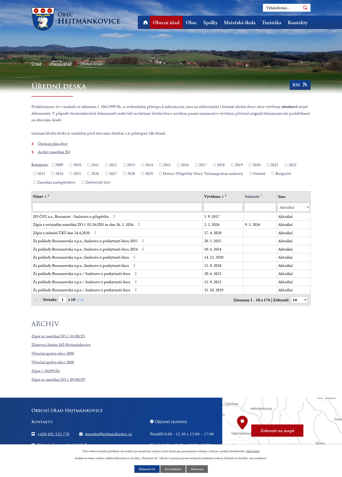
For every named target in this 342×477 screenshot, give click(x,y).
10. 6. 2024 (212, 249)
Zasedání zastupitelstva (56, 182)
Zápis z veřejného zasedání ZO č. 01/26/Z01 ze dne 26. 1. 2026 (87, 224)
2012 (113, 165)
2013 (131, 165)
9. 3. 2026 (252, 224)
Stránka (50, 299)
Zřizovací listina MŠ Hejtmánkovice (61, 344)
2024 (59, 173)
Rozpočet (283, 173)
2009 (59, 165)
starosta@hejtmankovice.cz (108, 433)
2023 (41, 173)
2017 (203, 165)
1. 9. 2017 (211, 216)
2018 (221, 165)
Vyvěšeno (214, 196)
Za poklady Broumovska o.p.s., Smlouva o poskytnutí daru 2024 (89, 249)
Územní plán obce (53, 144)
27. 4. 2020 (212, 232)
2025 (77, 173)
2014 (149, 165)
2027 (113, 173)
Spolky (210, 22)
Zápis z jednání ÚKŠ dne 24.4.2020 (65, 232)
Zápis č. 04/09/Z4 (45, 370)
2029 (149, 173)
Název (39, 196)
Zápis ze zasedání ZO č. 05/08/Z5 (58, 336)
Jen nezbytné (173, 469)
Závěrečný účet (98, 182)
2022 (292, 165)
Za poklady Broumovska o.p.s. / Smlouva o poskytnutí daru (85, 273)
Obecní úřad (166, 22)
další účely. (253, 451)
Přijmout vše (147, 469)
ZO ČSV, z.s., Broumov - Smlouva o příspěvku (75, 216)
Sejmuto (252, 196)
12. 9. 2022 (212, 281)
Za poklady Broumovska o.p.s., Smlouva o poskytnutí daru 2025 (89, 241)
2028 (131, 173)
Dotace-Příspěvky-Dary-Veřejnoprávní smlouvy (203, 173)
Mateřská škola (240, 22)
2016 (185, 165)
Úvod (145, 22)
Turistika (271, 22)
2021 (274, 165)
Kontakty (298, 22)
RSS (300, 85)
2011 (95, 165)
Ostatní (259, 173)
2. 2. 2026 (211, 224)
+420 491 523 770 (53, 433)
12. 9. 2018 (212, 265)
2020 (256, 165)
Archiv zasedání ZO (54, 152)
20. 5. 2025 (212, 241)
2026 (95, 173)
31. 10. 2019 (213, 290)
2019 (239, 165)
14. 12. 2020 (213, 257)
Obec (191, 22)
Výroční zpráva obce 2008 (52, 353)
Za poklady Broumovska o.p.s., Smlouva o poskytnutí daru (85, 257)
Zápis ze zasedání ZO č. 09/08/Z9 (58, 379)
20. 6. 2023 (212, 273)
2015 (167, 165)
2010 (77, 165)
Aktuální (285, 216)
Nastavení (197, 469)
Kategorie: (39, 164)
